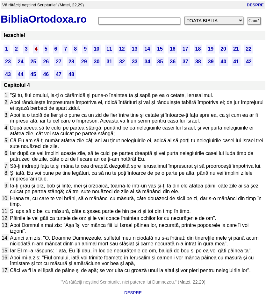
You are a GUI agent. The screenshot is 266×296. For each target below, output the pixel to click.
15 (160, 49)
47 (58, 74)
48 (71, 74)
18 (198, 49)
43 (8, 74)
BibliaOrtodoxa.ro (44, 19)
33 (135, 61)
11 (109, 49)
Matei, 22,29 (191, 282)
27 (58, 61)
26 (46, 61)
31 (109, 61)
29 (84, 61)
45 (33, 74)
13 (135, 49)
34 (147, 61)
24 (21, 61)
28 (71, 61)
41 (236, 61)
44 (21, 74)
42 (249, 61)
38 (198, 61)
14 (147, 49)
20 (223, 49)
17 (185, 49)
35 (160, 61)
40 (223, 61)
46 (46, 74)
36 (173, 61)
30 (97, 61)
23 (8, 61)
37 (185, 61)
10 (96, 49)
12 (122, 49)
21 (236, 49)
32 (122, 61)
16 (173, 49)
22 (249, 49)
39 (211, 61)
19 (210, 49)
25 (33, 61)
